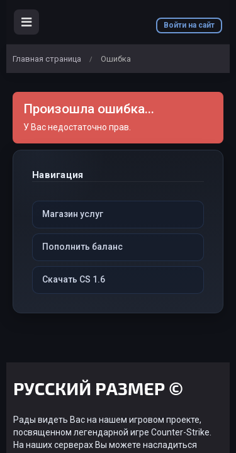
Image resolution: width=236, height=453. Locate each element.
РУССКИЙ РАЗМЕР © (98, 390)
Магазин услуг (72, 214)
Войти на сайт (189, 25)
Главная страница (47, 59)
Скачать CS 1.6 (73, 279)
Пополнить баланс (82, 247)
